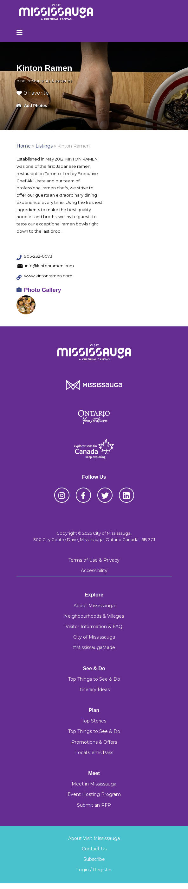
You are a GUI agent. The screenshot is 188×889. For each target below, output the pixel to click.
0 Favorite (32, 93)
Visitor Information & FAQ (94, 626)
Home (23, 146)
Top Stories (94, 721)
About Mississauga (94, 605)
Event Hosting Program (94, 794)
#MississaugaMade (94, 647)
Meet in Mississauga (94, 784)
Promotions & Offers (94, 742)
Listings (44, 146)
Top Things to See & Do (94, 679)
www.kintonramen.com (48, 275)
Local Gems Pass (94, 752)
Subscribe (94, 859)
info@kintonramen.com (49, 265)
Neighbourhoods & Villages (94, 616)
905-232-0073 (38, 256)
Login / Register (94, 870)
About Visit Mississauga (94, 838)
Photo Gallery (42, 290)
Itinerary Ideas (94, 689)
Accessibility (94, 570)
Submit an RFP (94, 805)
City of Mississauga (94, 637)
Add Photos (31, 106)
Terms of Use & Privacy (94, 560)
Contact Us (94, 849)
